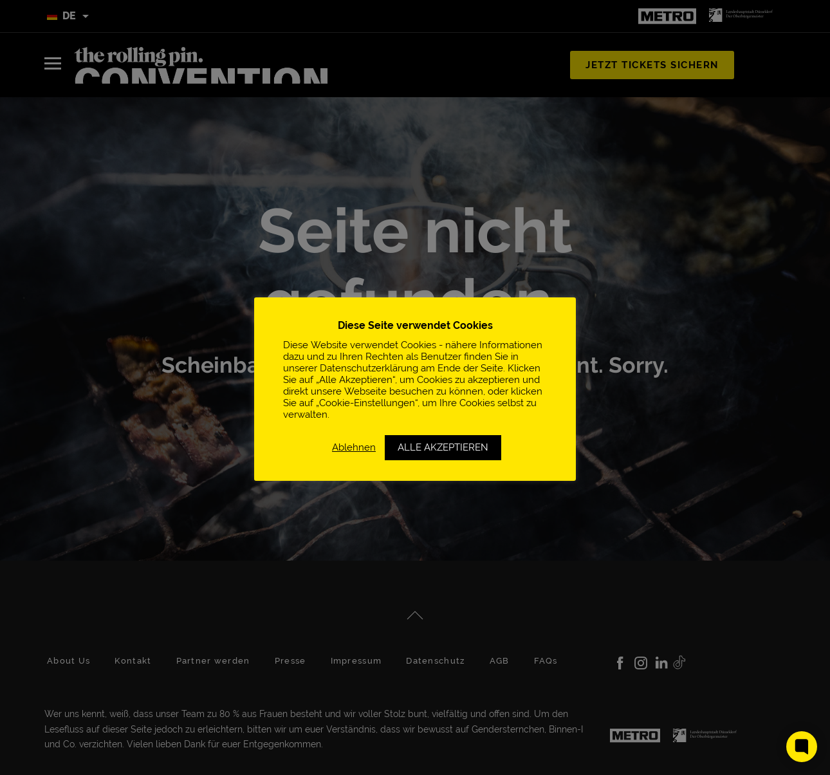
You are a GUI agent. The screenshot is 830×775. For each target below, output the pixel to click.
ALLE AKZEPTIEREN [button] (443, 447)
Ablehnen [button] (354, 447)
